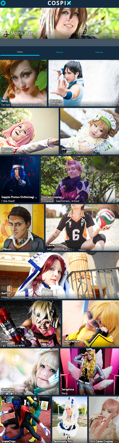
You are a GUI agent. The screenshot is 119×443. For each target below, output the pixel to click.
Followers (83, 33)
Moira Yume (23, 33)
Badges (94, 33)
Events (114, 33)
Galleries (105, 33)
